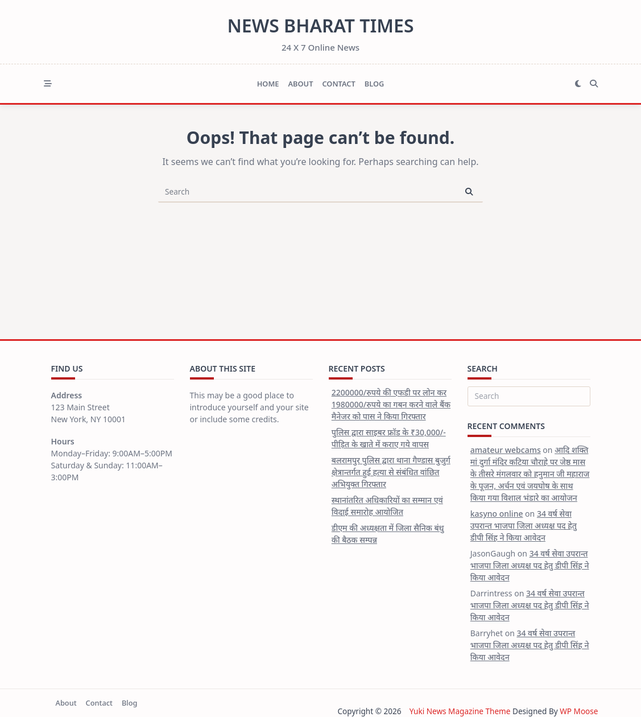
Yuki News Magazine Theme (459, 711)
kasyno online (496, 513)
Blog (374, 84)
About (300, 84)
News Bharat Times (320, 25)
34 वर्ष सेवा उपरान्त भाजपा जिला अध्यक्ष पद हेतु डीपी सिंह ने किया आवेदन (523, 525)
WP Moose (579, 711)
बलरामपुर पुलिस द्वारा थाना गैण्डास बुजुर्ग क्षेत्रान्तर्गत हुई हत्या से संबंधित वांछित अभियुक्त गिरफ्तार (391, 472)
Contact (338, 84)
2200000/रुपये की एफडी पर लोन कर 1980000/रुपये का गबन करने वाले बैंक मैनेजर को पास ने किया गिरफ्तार (391, 404)
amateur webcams (505, 449)
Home (268, 84)
